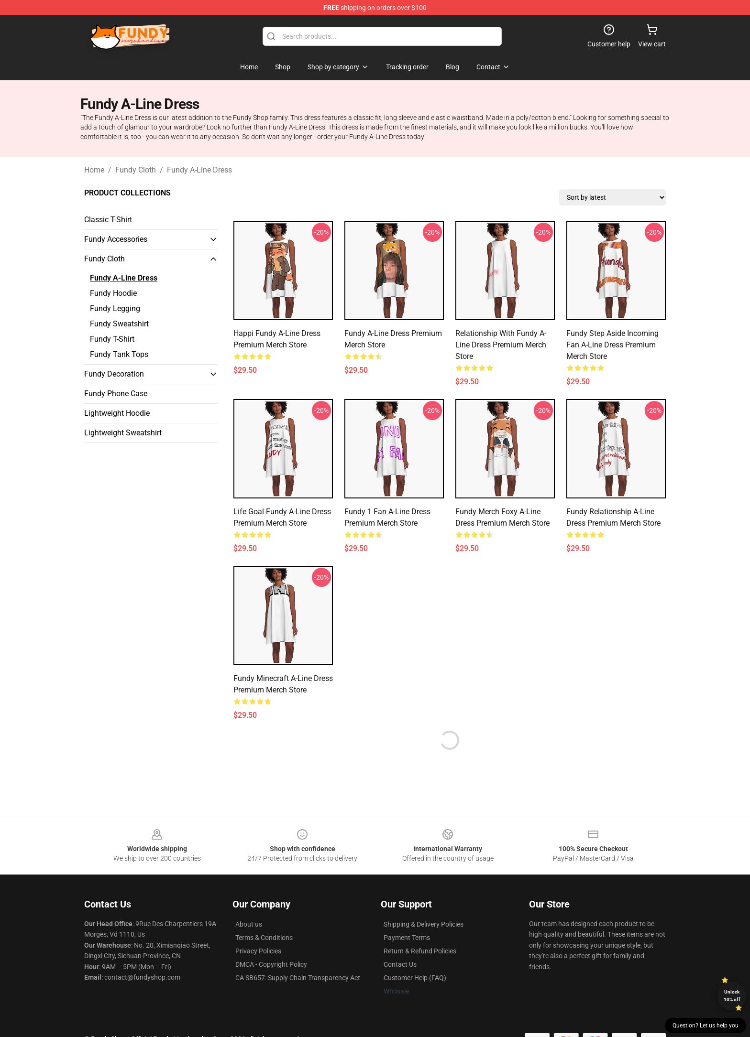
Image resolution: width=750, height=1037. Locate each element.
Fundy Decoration (114, 373)
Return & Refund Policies (420, 951)
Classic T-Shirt (108, 219)
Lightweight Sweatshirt (123, 432)
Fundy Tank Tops (119, 354)
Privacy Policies (258, 951)
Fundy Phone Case (115, 393)
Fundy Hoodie (113, 293)
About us (248, 924)
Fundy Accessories (115, 239)
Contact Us (400, 964)
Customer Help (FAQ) (415, 978)
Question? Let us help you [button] (706, 1025)
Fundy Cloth (135, 169)
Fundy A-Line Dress (199, 169)
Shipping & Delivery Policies (423, 924)
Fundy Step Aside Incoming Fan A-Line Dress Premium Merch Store (612, 345)
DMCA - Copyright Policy (271, 964)
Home (94, 169)
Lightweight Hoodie (117, 413)
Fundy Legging (115, 308)
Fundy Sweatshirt (119, 323)
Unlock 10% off (732, 995)
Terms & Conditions (264, 937)
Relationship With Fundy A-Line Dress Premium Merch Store (500, 345)
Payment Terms (407, 937)
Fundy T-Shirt (112, 339)
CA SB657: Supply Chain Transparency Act (297, 978)
